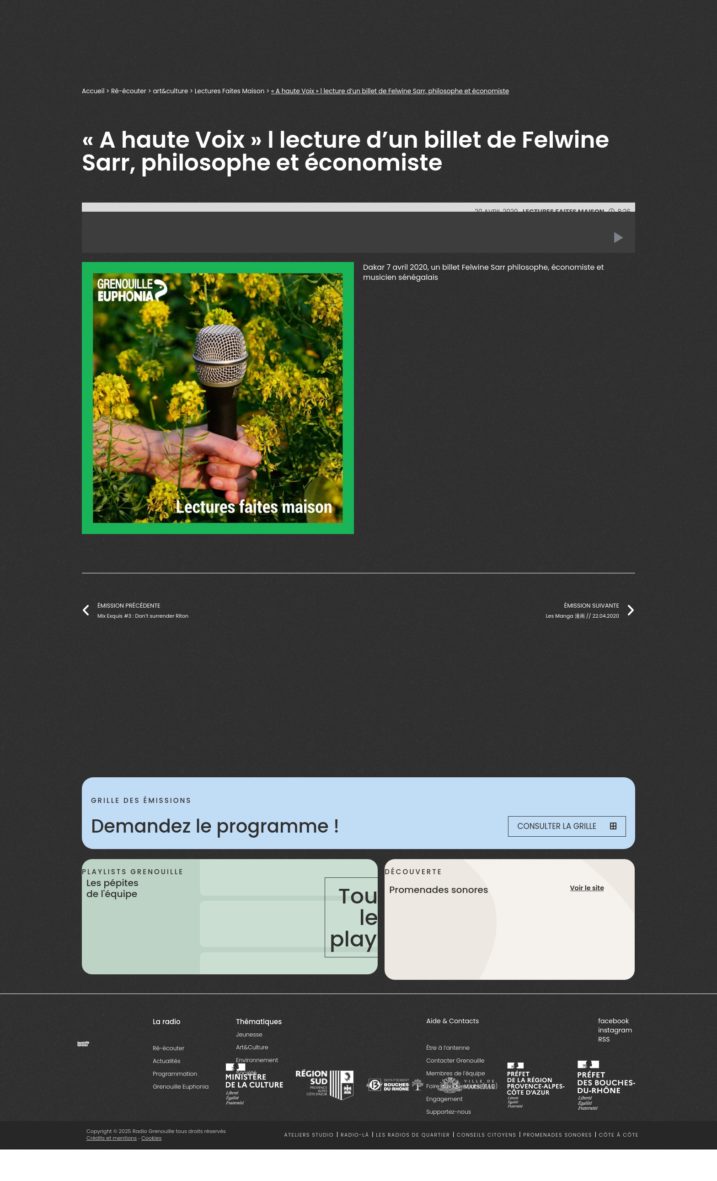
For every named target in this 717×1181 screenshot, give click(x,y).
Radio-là (355, 1135)
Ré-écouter (128, 91)
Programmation (175, 1074)
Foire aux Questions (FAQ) (462, 1086)
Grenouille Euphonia (181, 1086)
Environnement (257, 1060)
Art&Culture (252, 1047)
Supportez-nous (448, 1112)
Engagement (444, 1099)
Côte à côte (619, 1135)
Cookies (151, 1138)
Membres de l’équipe (455, 1073)
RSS (604, 1039)
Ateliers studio (309, 1135)
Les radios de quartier (413, 1135)
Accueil (93, 91)
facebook (613, 1021)
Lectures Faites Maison (230, 91)
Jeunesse (249, 1034)
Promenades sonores (557, 1135)
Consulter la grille (567, 826)
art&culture (170, 91)
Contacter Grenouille (455, 1060)
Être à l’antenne (448, 1048)
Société (246, 1073)
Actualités (166, 1061)
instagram (615, 1030)
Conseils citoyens (486, 1135)
